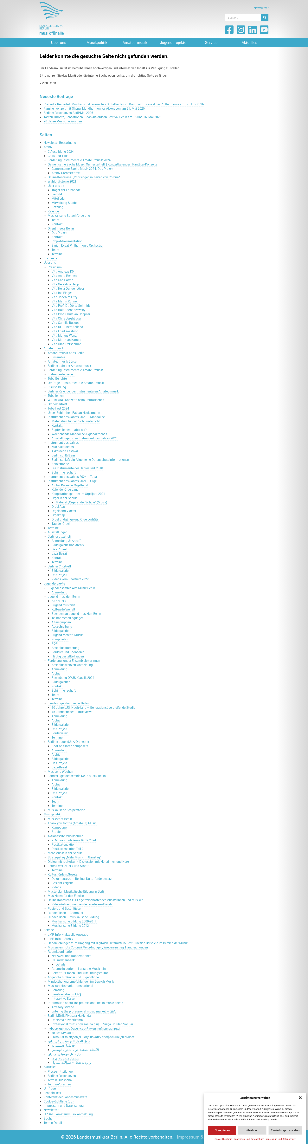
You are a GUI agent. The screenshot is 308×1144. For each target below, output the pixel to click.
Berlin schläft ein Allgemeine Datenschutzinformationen (90, 459)
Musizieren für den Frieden (66, 896)
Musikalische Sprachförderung (69, 215)
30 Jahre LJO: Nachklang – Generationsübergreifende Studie (93, 707)
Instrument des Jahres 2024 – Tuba (72, 477)
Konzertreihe (60, 464)
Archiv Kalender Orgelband (70, 485)
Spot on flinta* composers (70, 746)
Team (55, 220)
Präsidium (55, 267)
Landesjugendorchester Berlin (68, 703)
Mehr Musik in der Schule (65, 853)
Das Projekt (59, 232)
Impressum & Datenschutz (203, 1137)
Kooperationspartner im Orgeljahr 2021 (78, 494)
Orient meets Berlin (61, 228)
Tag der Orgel (61, 523)
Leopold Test (52, 1093)
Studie (56, 832)
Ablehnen (252, 1132)
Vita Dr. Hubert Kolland (67, 327)
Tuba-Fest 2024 (58, 408)
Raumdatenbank (63, 960)
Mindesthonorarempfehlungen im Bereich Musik (81, 981)
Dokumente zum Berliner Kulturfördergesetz (82, 878)
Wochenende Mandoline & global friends (79, 434)
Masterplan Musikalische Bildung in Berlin (77, 891)
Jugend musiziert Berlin (64, 596)
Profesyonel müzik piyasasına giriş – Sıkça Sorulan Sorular (92, 1024)
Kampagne (59, 827)
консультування (63, 1033)
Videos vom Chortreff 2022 (70, 579)
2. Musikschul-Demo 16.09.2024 (74, 840)
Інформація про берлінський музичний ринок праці (84, 1028)
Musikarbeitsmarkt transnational (70, 986)
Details (60, 964)
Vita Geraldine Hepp (65, 284)
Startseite (50, 258)
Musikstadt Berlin (60, 819)
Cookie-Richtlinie (223, 1141)
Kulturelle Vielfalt (63, 609)
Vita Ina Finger (62, 293)
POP (55, 643)
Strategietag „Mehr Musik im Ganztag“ (74, 857)
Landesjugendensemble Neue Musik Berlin (77, 776)
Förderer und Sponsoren (68, 652)
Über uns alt (56, 186)
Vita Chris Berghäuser (66, 318)
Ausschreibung (62, 626)
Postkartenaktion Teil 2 (67, 849)
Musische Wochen (60, 771)
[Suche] (264, 17)
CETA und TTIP (58, 156)
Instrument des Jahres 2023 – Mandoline (76, 417)
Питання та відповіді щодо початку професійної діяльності (93, 1037)
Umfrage (50, 1088)
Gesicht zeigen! (62, 883)
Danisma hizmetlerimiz (67, 1020)
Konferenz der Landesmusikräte (65, 1097)
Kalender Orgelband (65, 489)
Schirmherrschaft (64, 472)
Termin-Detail (53, 1123)
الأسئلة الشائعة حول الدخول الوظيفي (75, 1050)
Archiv (48, 147)
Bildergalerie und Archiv (68, 545)
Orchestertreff (57, 404)
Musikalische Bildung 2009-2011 (74, 921)
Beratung (58, 990)
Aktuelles (249, 42)
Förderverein (60, 733)
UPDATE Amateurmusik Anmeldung (68, 1114)
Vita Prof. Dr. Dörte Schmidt (71, 305)
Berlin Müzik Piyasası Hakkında (69, 1015)
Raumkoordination (61, 951)
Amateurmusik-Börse (62, 361)
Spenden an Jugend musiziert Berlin (76, 613)
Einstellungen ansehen (285, 1132)
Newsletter (261, 8)
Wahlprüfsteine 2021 (62, 181)
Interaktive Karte (63, 998)
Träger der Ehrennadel (66, 190)
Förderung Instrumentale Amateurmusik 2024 (79, 160)
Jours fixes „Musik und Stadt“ (68, 866)
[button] (300, 1100)
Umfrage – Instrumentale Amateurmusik (76, 383)
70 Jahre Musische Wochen (63, 121)
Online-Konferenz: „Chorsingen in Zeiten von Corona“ (84, 177)
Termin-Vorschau (59, 1084)
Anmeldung (59, 592)
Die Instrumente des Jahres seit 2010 (77, 468)
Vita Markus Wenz (64, 335)
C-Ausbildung (57, 387)
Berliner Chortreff (59, 566)
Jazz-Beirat (59, 553)
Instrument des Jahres (63, 442)
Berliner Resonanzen (62, 1076)
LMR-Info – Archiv (60, 939)
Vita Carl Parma (62, 280)
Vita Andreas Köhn (64, 271)
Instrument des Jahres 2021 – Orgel (72, 481)
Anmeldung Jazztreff (66, 541)
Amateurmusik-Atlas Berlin (66, 353)
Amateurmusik (135, 42)
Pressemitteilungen (61, 1071)
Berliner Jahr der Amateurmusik (69, 366)
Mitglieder (58, 198)
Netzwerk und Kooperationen (71, 956)
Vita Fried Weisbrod (65, 331)
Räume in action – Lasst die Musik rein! (79, 968)
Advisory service (63, 1007)
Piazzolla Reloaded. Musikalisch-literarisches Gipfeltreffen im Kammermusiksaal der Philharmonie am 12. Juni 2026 (124, 104)
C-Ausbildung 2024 (61, 151)
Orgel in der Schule (64, 498)
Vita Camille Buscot (65, 322)
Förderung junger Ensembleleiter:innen (74, 660)
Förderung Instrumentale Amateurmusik (75, 370)
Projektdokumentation (67, 241)
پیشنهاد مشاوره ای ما (65, 1058)
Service (211, 42)
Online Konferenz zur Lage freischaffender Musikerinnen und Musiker (95, 900)
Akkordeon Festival (65, 451)
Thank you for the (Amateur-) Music (72, 823)
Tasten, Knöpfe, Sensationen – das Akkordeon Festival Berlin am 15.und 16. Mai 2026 (102, 117)
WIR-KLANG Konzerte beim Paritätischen (76, 400)
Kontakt (57, 224)
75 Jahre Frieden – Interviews (72, 712)
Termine (57, 254)
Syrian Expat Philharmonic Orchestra (77, 245)
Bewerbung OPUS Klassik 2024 (73, 677)
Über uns (58, 42)
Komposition (60, 639)
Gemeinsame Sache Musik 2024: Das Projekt (82, 168)
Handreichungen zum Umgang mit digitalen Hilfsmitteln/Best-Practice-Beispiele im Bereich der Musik (118, 943)
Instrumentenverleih (61, 374)
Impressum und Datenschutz (249, 1141)
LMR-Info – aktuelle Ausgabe (68, 934)
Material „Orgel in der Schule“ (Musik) (81, 502)
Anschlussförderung (65, 648)
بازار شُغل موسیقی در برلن (65, 1054)
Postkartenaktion (63, 844)
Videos (56, 887)
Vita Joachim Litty (64, 297)
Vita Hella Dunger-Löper (68, 288)
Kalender (54, 211)
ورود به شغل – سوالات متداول (71, 1062)
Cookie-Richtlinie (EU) (59, 1101)
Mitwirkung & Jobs (64, 203)
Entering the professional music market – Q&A (84, 1011)
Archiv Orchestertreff (66, 173)
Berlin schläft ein (63, 455)
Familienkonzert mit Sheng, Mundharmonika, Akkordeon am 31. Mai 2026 (94, 108)
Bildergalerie (60, 570)
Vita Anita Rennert (64, 276)
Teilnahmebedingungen (68, 618)
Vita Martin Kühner (65, 301)
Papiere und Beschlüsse (64, 908)
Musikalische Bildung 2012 (70, 925)
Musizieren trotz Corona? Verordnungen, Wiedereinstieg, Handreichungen (98, 947)
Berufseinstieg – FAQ (66, 994)
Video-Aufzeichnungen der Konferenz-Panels (82, 904)
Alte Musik (59, 601)
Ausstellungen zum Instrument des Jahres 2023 (85, 438)
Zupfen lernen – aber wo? (69, 430)
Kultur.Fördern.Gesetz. (63, 874)
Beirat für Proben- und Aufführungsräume (80, 973)
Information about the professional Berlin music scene (85, 1003)
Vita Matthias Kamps (66, 340)
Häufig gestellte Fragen (68, 656)
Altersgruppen (61, 622)
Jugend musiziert (63, 605)
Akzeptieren (222, 1132)
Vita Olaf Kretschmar (66, 344)
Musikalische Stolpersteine (66, 810)
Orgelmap (58, 515)
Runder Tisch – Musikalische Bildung (73, 917)
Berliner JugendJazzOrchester (68, 742)
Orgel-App (58, 506)
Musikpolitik (97, 42)
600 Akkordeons (63, 447)
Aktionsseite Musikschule (65, 836)
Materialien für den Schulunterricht (76, 421)
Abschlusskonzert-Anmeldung (72, 665)
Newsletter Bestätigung (60, 142)
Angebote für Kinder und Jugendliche (73, 977)
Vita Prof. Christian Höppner (71, 314)
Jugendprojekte (173, 42)
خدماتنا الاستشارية (63, 1045)
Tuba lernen (56, 395)
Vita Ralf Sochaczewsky (68, 310)
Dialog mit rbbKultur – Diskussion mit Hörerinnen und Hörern (90, 861)
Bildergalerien (61, 682)
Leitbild (57, 194)
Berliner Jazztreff (59, 536)
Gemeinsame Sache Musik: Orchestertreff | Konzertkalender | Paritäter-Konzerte (102, 164)
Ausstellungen (57, 532)
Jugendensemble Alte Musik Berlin (71, 588)
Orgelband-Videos (64, 511)
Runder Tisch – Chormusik (66, 913)
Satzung (57, 207)
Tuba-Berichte (57, 378)
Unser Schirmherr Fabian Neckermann (74, 412)
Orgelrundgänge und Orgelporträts (75, 519)
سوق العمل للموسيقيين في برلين (69, 1041)
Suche (48, 1118)
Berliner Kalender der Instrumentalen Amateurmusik (83, 391)
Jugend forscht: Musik (67, 635)
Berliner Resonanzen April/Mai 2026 (68, 113)
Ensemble (58, 357)
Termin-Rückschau (61, 1080)
